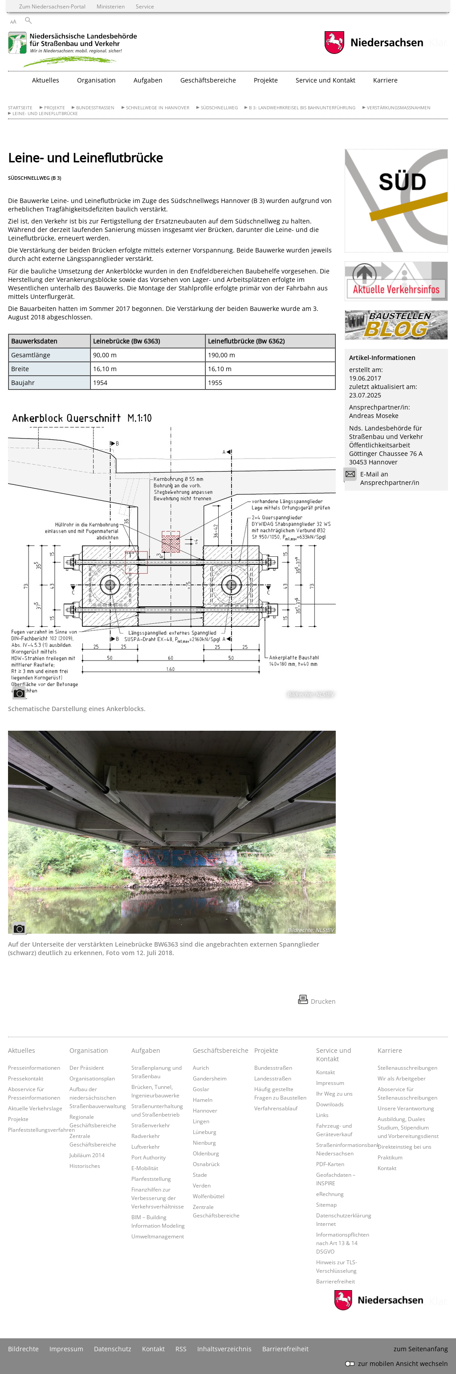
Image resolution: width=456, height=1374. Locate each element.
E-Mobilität (144, 1167)
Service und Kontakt (333, 1054)
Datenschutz (112, 1349)
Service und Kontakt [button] (325, 80)
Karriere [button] (385, 80)
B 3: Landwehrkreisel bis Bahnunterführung (302, 108)
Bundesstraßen (95, 108)
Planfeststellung (151, 1178)
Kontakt (325, 1072)
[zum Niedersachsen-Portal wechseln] (373, 53)
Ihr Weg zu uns (334, 1093)
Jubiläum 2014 (87, 1155)
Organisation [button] (96, 80)
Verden (202, 1185)
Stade (200, 1174)
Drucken (323, 1001)
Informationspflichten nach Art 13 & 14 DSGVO (342, 1243)
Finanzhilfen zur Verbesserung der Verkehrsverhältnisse (157, 1198)
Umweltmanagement (157, 1236)
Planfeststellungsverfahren (41, 1129)
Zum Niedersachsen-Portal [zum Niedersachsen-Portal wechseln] (52, 6)
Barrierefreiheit (335, 1281)
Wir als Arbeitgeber (402, 1078)
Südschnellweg (219, 108)
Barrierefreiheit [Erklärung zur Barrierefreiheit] (285, 1349)
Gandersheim (210, 1078)
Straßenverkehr (150, 1125)
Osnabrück (206, 1163)
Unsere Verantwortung (406, 1108)
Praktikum (390, 1157)
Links (322, 1114)
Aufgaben (145, 1050)
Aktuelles (21, 1050)
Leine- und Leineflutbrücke (45, 113)
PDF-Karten (330, 1163)
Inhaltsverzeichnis (224, 1349)
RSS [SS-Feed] (181, 1349)
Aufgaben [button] (148, 80)
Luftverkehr (145, 1146)
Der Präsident (86, 1067)
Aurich (201, 1067)
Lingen (201, 1121)
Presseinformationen (34, 1067)
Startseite (20, 108)
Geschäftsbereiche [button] (208, 80)
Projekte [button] (266, 80)
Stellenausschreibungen (407, 1067)
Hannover (205, 1110)
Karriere (390, 1050)
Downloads (330, 1104)
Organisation (88, 1050)
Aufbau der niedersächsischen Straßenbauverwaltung (97, 1097)
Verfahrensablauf (275, 1108)
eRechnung (330, 1193)
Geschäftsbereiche (220, 1050)
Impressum (330, 1082)
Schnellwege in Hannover (157, 108)
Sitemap (326, 1204)
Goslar (201, 1089)
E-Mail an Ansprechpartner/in (384, 478)
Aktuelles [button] (45, 80)
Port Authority (148, 1157)
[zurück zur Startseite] (75, 51)
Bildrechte (23, 1349)
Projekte (54, 108)
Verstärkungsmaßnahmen (399, 108)
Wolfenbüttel (208, 1196)
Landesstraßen (272, 1078)
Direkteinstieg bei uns (405, 1146)
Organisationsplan (92, 1078)
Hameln (202, 1099)
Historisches (84, 1165)
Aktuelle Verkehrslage (35, 1108)
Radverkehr (145, 1135)
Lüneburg (204, 1131)
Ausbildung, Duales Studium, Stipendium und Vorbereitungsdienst (408, 1127)
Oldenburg (206, 1153)
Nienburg (204, 1142)
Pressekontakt (25, 1078)
